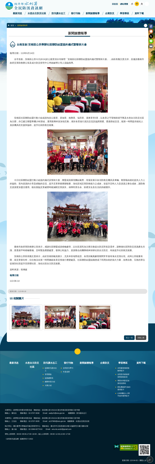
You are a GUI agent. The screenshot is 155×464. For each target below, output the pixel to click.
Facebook (151, 26)
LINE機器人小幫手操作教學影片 (123, 394)
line (151, 41)
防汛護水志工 (58, 13)
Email (151, 46)
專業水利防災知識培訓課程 (123, 382)
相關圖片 (18, 298)
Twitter (151, 36)
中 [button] (137, 4)
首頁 (12, 25)
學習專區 (124, 13)
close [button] (77, 351)
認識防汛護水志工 (51, 369)
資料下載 (139, 13)
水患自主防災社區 (37, 13)
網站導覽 (124, 4)
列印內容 (145, 25)
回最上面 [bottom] (150, 459)
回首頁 (115, 4)
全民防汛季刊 (68, 368)
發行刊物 (75, 13)
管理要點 (48, 374)
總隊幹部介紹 (50, 382)
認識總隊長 (49, 378)
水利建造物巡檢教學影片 (123, 369)
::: (1, 1)
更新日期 (125, 460)
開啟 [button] (147, 4)
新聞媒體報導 (93, 13)
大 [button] (142, 4)
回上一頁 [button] (129, 338)
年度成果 (66, 372)
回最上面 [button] (141, 338)
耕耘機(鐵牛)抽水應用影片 (124, 388)
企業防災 (109, 13)
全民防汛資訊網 (26, 6)
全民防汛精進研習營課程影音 (123, 375)
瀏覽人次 (143, 460)
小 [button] (132, 4)
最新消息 (17, 13)
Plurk (151, 31)
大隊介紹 (48, 385)
